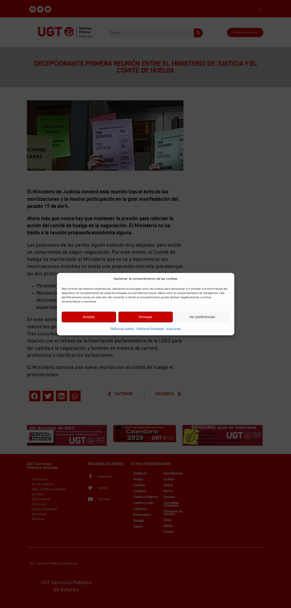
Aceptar (89, 317)
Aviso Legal (173, 328)
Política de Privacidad (150, 328)
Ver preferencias (202, 317)
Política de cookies (122, 328)
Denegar (145, 317)
